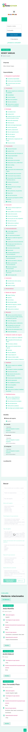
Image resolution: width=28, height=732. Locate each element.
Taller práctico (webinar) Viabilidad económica (15, 390)
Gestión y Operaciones (12, 129)
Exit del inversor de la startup (13, 280)
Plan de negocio (10, 134)
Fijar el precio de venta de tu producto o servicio (13, 374)
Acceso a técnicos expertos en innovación (13, 208)
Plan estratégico (10, 136)
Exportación (9, 250)
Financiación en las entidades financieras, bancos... (13, 179)
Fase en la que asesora (9, 555)
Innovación (8, 205)
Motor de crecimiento (11, 99)
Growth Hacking (10, 97)
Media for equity (10, 285)
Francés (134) (14, 511)
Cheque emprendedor (11, 155)
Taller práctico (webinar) (12, 223)
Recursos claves (10, 142)
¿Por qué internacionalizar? (13, 235)
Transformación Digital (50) (14, 520)
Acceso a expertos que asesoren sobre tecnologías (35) (14, 522)
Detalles (7, 645)
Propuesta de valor (11, 306)
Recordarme (14, 39)
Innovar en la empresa (12, 216)
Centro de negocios (11, 320)
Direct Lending (10, 165)
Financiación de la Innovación (13, 173)
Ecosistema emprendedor (12, 78)
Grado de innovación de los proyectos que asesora (13, 541)
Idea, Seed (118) (14, 561)
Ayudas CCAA (10, 151)
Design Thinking (10, 295)
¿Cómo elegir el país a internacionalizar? (11, 232)
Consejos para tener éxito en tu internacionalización (14, 244)
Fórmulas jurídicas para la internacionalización (12, 253)
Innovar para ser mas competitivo (14, 218)
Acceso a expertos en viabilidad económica (14, 366)
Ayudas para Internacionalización (14, 241)
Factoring (9, 167)
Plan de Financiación (11, 195)
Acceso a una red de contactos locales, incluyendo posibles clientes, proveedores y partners (14, 316)
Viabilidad (7, 362)
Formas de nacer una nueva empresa (13, 84)
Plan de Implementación (12, 132)
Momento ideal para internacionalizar (11, 267)
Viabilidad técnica (9, 394)
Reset (20, 580)
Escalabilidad (10, 95)
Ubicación (7, 312)
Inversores (7, 278)
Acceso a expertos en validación (14, 337)
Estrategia (7, 109)
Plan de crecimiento (11, 102)
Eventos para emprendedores (13, 81)
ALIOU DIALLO (8, 654)
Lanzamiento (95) (14, 562)
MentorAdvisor (9, 288)
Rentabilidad (9, 387)
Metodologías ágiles (11, 302)
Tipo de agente (7, 528)
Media (14, 549)
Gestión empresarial (11, 127)
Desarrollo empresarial (12, 120)
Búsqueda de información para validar (14, 340)
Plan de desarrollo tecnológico (13, 401)
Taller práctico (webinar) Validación (15, 359)
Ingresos (9, 297)
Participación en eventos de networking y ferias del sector (13, 326)
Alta (14, 546)
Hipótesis (9, 350)
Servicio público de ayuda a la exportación (13, 271)
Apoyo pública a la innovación (13, 211)
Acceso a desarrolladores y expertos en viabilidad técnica (13, 398)
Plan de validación (11, 352)
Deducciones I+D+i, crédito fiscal (14, 162)
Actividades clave (11, 111)
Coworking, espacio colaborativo (14, 323)
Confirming (9, 158)
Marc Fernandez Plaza (11, 684)
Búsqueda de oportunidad (11, 76)
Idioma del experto (8, 503)
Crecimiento (8, 88)
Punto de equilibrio (11, 384)
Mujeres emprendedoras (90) (14, 572)
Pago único (9, 193)
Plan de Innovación (11, 220)
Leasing (8, 184)
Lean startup (10, 299)
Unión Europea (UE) (11, 275)
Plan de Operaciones (11, 403)
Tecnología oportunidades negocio (14, 408)
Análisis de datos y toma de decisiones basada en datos (13, 117)
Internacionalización (10, 228)
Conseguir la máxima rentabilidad (14, 369)
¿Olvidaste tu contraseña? (14, 42)
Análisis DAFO (10, 114)
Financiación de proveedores (13, 175)
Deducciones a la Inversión (13, 160)
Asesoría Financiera (11, 148)
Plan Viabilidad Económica (13, 382)
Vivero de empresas (11, 331)
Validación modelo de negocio (13, 335)
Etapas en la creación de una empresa (13, 347)
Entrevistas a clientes (11, 344)
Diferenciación (10, 122)
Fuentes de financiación (12, 182)
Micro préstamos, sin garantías (14, 190)
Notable (14, 548)
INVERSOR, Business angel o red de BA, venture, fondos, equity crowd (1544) (14, 533)
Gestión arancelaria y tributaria (14, 260)
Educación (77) (14, 575)
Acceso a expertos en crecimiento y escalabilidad (15, 91)
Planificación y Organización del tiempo (14, 139)
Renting (8, 201)
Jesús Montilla (8, 609)
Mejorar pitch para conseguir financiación (13, 187)
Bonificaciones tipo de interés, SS (14, 153)
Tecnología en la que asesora (10, 516)
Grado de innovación (11, 214)
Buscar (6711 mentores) (10, 580)
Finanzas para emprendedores (14, 378)
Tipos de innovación (11, 225)
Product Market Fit (11, 354)
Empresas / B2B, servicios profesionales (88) (14, 574)
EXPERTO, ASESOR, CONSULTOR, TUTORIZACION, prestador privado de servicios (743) (14, 536)
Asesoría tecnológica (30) (14, 523)
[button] (14, 11)
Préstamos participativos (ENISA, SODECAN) (14, 198)
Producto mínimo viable (12, 357)
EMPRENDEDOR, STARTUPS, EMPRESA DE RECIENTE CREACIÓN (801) (14, 535)
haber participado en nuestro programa (12, 429)
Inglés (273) (14, 508)
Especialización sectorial (9, 567)
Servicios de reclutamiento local (14, 329)
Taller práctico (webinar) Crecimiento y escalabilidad (12, 105)
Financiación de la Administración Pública (14, 170)
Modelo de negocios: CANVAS (13, 304)
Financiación (8, 146)
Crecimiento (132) (14, 559)
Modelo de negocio (10, 292)
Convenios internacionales (13, 248)
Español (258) (14, 509)
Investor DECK (10, 283)
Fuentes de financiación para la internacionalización (14, 257)
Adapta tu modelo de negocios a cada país (14, 238)
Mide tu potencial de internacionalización (11, 263)
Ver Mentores (6, 599)
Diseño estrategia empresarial (13, 125)
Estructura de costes (11, 371)
